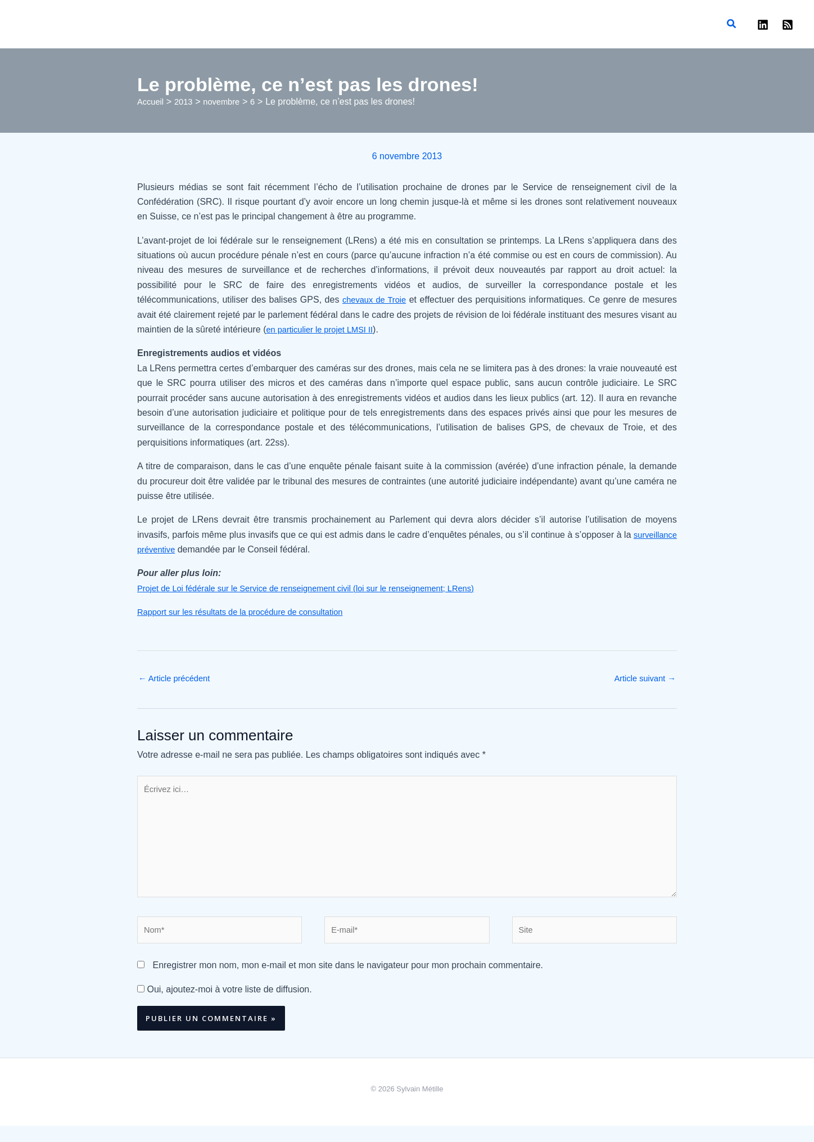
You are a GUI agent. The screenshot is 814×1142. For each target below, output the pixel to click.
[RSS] (787, 24)
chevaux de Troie (374, 299)
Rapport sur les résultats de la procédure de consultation (250, 612)
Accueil (33, 24)
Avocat (200, 24)
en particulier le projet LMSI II (324, 329)
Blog (62, 24)
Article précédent (177, 679)
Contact (234, 24)
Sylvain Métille (409, 18)
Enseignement (155, 24)
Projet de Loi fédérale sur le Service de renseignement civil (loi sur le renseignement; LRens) (322, 588)
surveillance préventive (183, 549)
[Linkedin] (762, 24)
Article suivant (642, 679)
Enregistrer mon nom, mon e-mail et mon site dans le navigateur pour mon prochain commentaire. (347, 981)
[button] (732, 24)
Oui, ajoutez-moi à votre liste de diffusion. (224, 1005)
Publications (100, 24)
